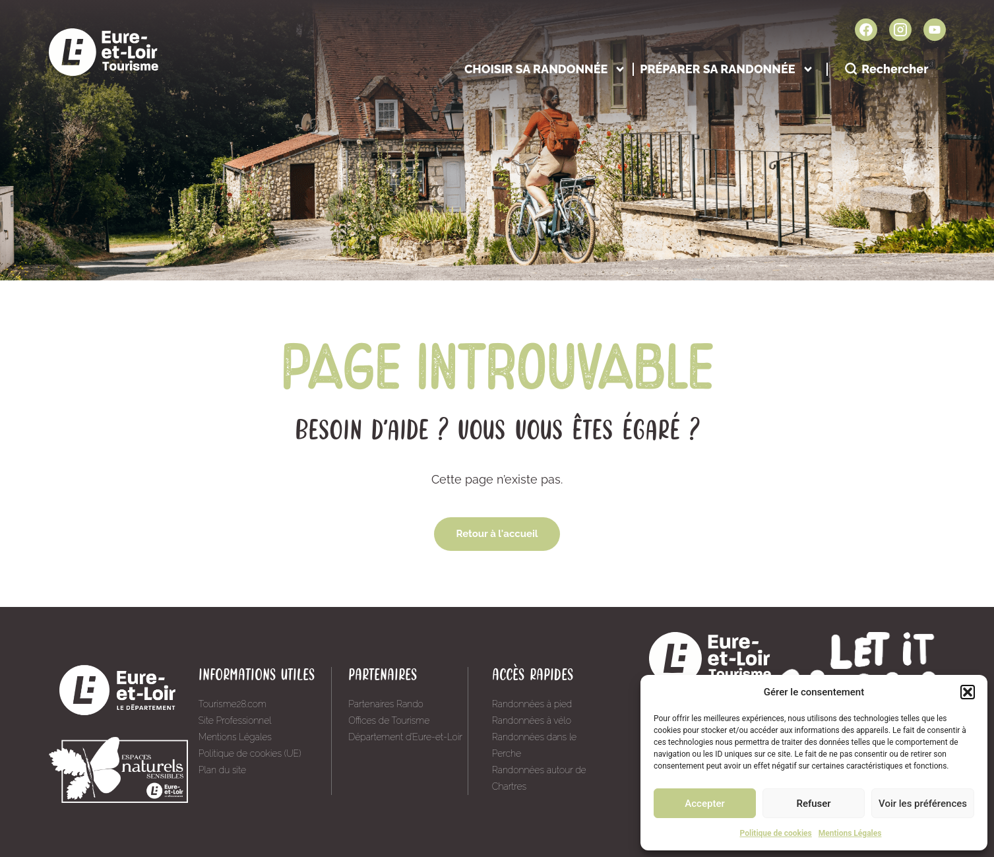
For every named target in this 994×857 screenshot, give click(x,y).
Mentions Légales (850, 833)
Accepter (704, 803)
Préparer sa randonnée (726, 69)
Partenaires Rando (385, 704)
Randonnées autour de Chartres (539, 778)
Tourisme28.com (232, 704)
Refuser (813, 803)
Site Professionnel (235, 720)
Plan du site (222, 770)
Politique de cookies (776, 833)
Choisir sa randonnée (545, 69)
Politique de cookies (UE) (250, 753)
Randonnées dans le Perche (534, 745)
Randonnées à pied (532, 704)
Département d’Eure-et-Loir (405, 737)
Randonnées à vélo (531, 720)
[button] (967, 692)
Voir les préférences (923, 803)
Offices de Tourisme (388, 720)
